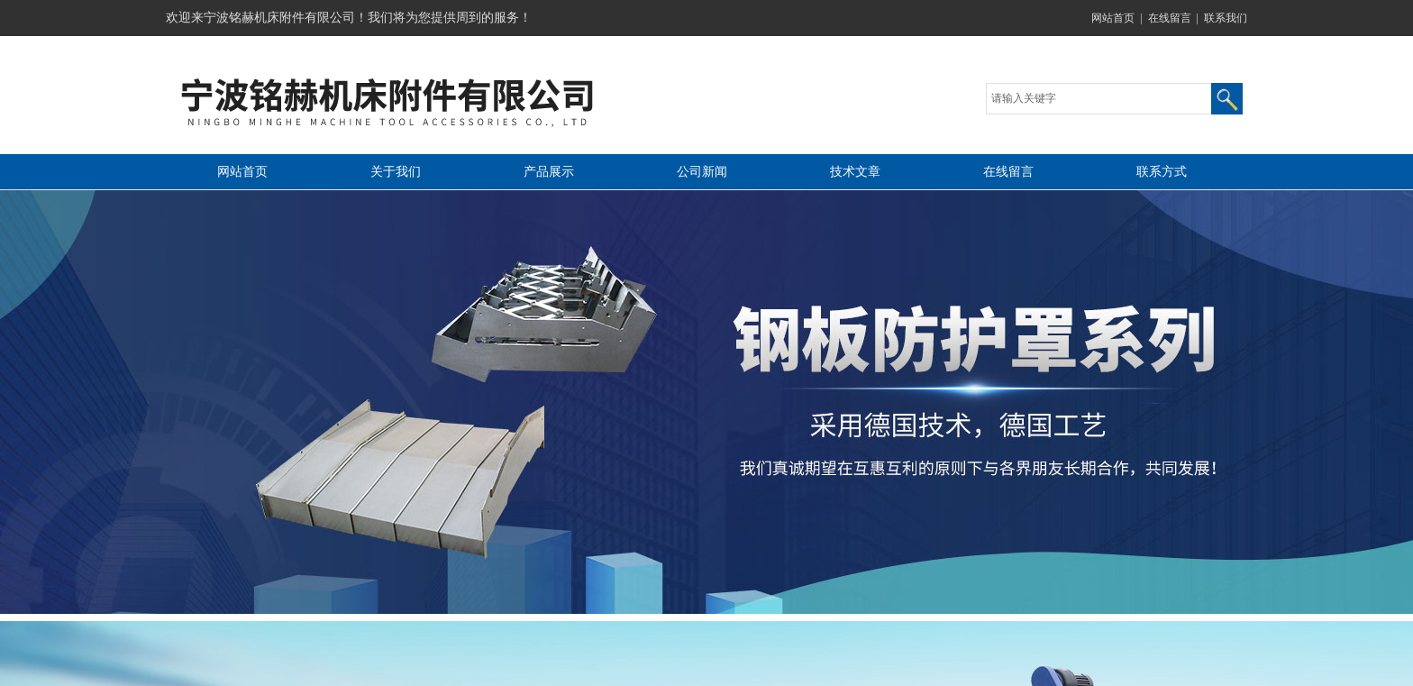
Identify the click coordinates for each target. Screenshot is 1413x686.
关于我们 (395, 171)
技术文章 (855, 171)
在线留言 (1169, 18)
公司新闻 (702, 171)
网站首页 (1113, 18)
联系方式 (1161, 171)
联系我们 (1225, 18)
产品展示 (549, 171)
